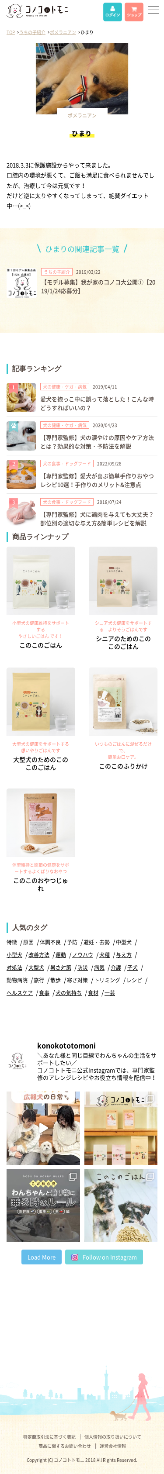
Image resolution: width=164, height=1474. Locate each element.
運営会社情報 (113, 1446)
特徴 (12, 942)
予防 (72, 942)
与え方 (124, 955)
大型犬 (36, 967)
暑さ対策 (60, 967)
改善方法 (38, 955)
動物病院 (17, 980)
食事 (44, 993)
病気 (99, 967)
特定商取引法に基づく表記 (49, 1436)
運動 (61, 955)
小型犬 (14, 955)
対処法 (14, 967)
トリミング (107, 980)
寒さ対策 (77, 980)
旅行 (39, 980)
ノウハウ (82, 955)
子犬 (132, 967)
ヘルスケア (20, 993)
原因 (28, 942)
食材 (93, 993)
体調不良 (50, 942)
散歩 (55, 980)
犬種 (104, 955)
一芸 (110, 993)
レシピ (134, 980)
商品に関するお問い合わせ (64, 1446)
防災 (82, 967)
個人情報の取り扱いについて (112, 1436)
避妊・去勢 (97, 942)
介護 (116, 967)
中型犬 (124, 942)
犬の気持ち (69, 993)
